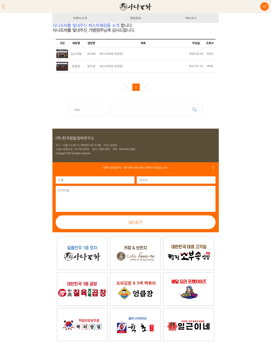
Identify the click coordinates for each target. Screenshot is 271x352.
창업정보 (135, 18)
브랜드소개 (80, 18)
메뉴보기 (190, 18)
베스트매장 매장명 (111, 53)
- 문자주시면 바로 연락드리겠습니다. (135, 167)
